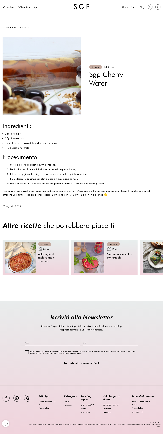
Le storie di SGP (87, 404)
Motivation (85, 412)
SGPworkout (9, 7)
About (125, 7)
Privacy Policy (137, 408)
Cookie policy (137, 411)
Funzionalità (44, 408)
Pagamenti (107, 412)
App (36, 7)
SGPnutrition (24, 7)
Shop (133, 7)
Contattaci (107, 408)
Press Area (68, 405)
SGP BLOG (10, 27)
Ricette (24, 27)
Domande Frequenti (111, 404)
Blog (142, 7)
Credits (158, 426)
